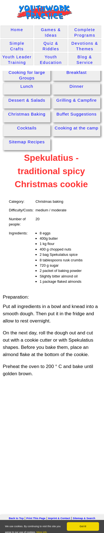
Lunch (26, 86)
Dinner (77, 86)
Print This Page (35, 518)
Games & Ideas (51, 32)
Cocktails (26, 128)
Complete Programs (84, 32)
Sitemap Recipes (27, 141)
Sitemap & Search (84, 518)
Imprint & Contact (59, 518)
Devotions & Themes (84, 46)
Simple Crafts (16, 46)
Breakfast (76, 72)
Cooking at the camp (76, 128)
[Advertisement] (52, 437)
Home (17, 29)
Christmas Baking (26, 114)
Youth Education (51, 60)
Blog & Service (85, 60)
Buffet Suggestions (77, 114)
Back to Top (16, 518)
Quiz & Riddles (50, 46)
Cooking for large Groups (27, 75)
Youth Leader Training (17, 60)
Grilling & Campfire (76, 100)
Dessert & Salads (26, 100)
